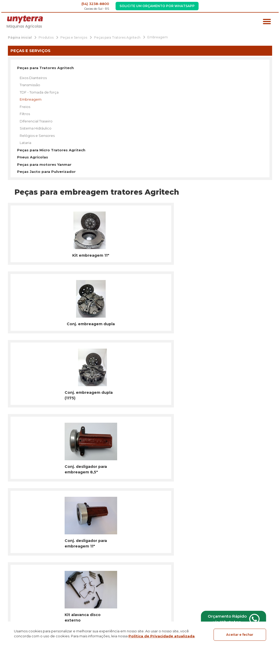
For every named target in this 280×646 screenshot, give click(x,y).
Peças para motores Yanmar (44, 164)
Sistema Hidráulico (35, 128)
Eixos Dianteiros (33, 78)
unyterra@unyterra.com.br (250, 571)
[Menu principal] (266, 22)
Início (112, 549)
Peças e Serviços (66, 585)
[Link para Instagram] (19, 571)
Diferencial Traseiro (36, 121)
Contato (115, 594)
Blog (111, 585)
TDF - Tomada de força (39, 92)
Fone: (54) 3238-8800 (255, 563)
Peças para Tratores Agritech (45, 68)
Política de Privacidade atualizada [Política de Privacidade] (161, 637)
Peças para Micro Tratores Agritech (51, 150)
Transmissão (30, 85)
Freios (25, 107)
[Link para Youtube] (32, 571)
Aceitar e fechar (240, 634)
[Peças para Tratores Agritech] (117, 37)
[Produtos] (46, 37)
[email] (158, 465)
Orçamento (117, 614)
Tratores (61, 549)
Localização (257, 582)
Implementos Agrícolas (72, 575)
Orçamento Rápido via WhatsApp (231, 618)
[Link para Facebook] (7, 571)
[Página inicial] (20, 37)
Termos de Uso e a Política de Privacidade (172, 475)
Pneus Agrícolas (32, 157)
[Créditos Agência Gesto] (269, 603)
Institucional (119, 559)
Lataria (25, 143)
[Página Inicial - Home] (25, 19)
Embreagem (31, 99)
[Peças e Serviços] (73, 37)
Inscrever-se (223, 464)
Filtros (25, 114)
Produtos (116, 604)
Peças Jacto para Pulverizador (46, 171)
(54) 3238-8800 (95, 4)
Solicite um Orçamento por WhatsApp (157, 6)
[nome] (75, 465)
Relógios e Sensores (37, 135)
